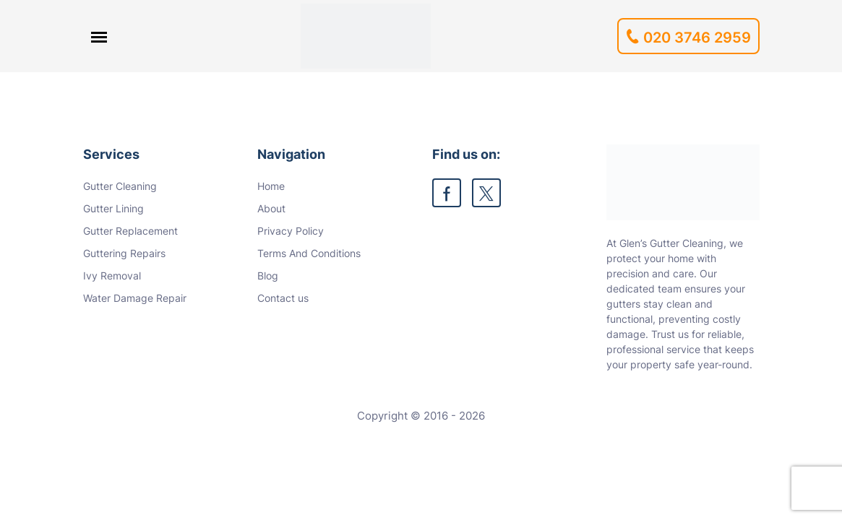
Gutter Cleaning (120, 186)
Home (271, 186)
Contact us (283, 298)
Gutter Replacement (130, 231)
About (271, 208)
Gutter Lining (113, 208)
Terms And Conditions (309, 253)
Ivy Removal (112, 275)
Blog (267, 275)
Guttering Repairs (124, 253)
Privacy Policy (290, 231)
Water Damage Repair (134, 298)
